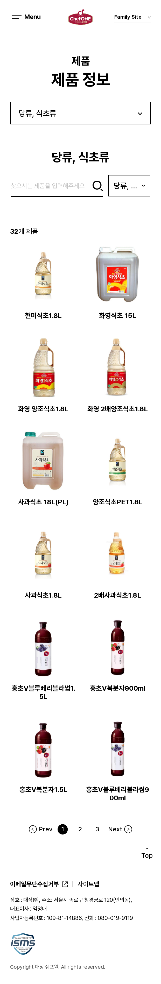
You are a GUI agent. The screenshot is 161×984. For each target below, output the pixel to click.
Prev (45, 829)
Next (115, 829)
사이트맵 (88, 884)
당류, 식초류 (37, 113)
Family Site (132, 18)
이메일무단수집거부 (34, 884)
